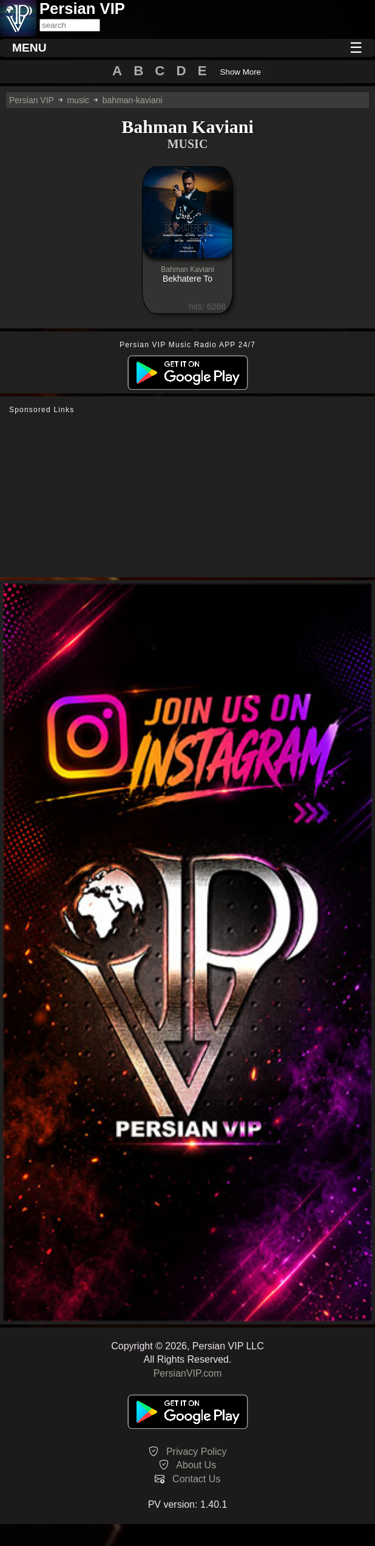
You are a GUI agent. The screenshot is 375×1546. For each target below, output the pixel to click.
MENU (29, 47)
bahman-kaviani (133, 100)
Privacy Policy (196, 1451)
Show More (240, 71)
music (78, 100)
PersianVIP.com (188, 1373)
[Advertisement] (187, 496)
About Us (196, 1465)
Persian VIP (31, 100)
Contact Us (196, 1479)
